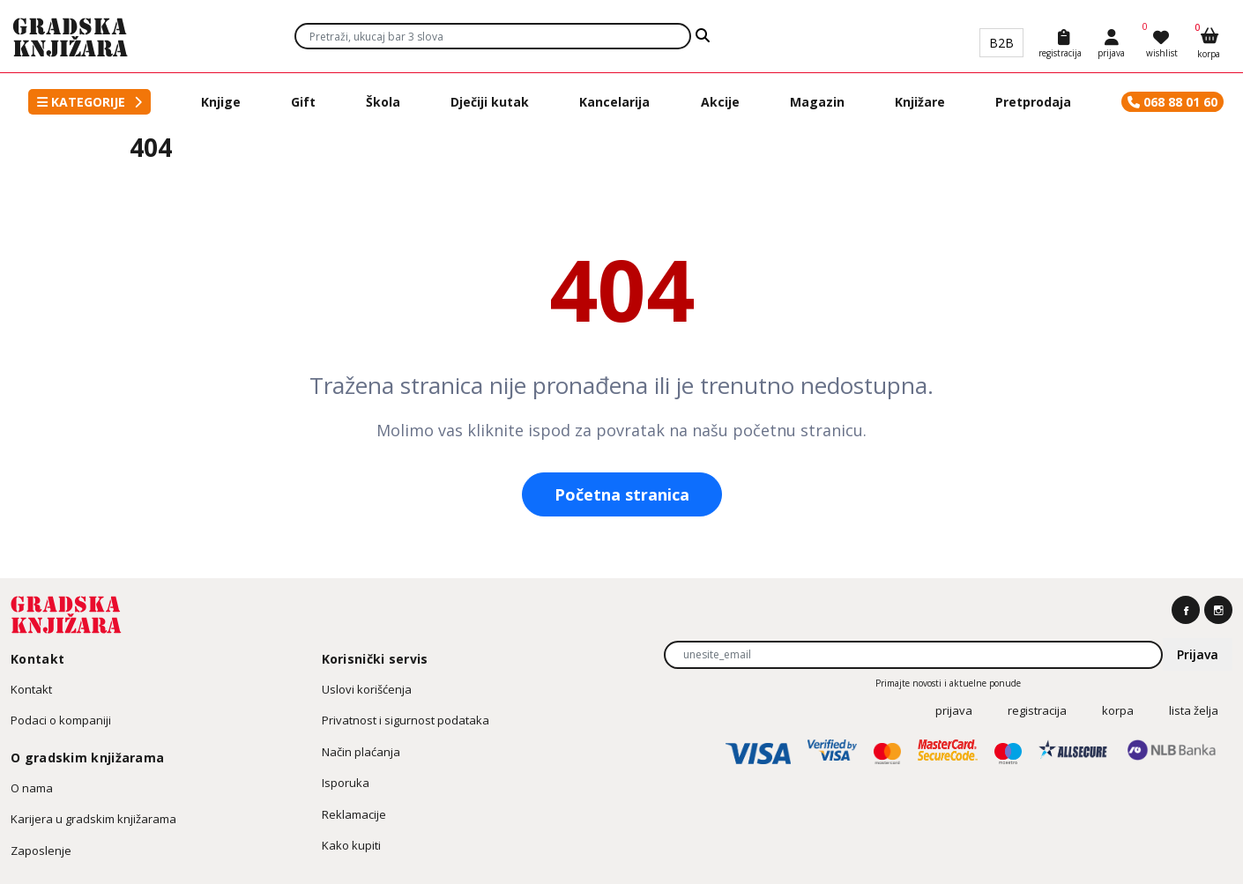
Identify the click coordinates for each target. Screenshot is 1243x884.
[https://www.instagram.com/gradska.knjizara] (1218, 610)
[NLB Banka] (1178, 753)
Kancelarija (614, 101)
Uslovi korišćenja (367, 689)
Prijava (1197, 654)
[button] (89, 101)
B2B (1001, 42)
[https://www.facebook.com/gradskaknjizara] (1186, 610)
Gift (303, 101)
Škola (383, 101)
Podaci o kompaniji (61, 720)
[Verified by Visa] (839, 753)
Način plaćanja (361, 752)
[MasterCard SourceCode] (954, 753)
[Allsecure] (1079, 753)
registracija (1037, 710)
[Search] (702, 36)
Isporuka (345, 783)
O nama (32, 788)
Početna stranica (622, 494)
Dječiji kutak (489, 101)
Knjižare (920, 101)
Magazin (817, 101)
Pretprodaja (1033, 101)
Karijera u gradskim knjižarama (93, 819)
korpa (1118, 710)
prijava (953, 710)
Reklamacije (354, 814)
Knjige (221, 101)
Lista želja (1193, 710)
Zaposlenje (41, 850)
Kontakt (31, 689)
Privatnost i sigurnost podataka (405, 720)
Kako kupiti (351, 845)
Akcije (720, 101)
